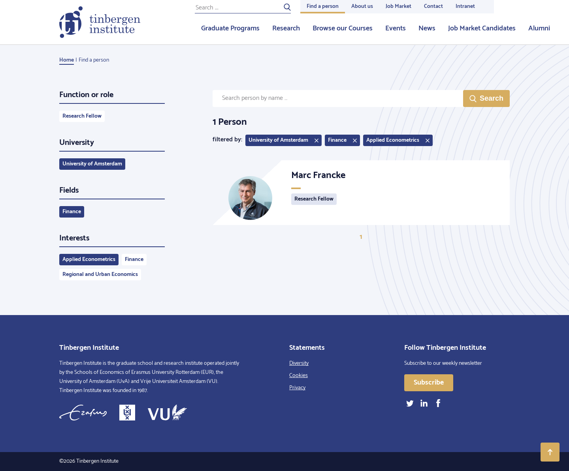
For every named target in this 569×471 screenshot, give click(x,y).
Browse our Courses (343, 28)
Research (286, 28)
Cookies (298, 375)
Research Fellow (82, 116)
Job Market (398, 6)
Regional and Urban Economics (100, 274)
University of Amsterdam (92, 164)
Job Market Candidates (482, 28)
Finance (71, 211)
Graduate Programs (230, 28)
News (426, 28)
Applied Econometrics (88, 259)
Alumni (539, 28)
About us (362, 6)
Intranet (465, 6)
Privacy (297, 387)
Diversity (299, 363)
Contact (433, 6)
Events (395, 28)
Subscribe (429, 382)
